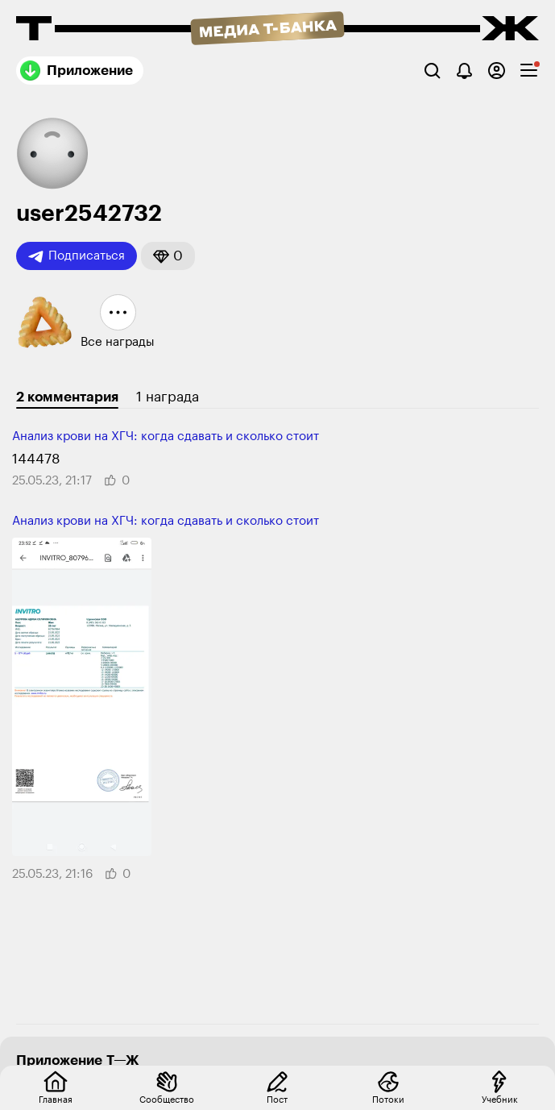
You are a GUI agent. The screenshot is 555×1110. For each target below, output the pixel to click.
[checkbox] (529, 70)
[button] (168, 256)
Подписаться (76, 256)
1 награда (167, 397)
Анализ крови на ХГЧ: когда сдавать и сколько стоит (165, 436)
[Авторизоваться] (497, 70)
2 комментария (67, 397)
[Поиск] (432, 70)
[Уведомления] (464, 70)
